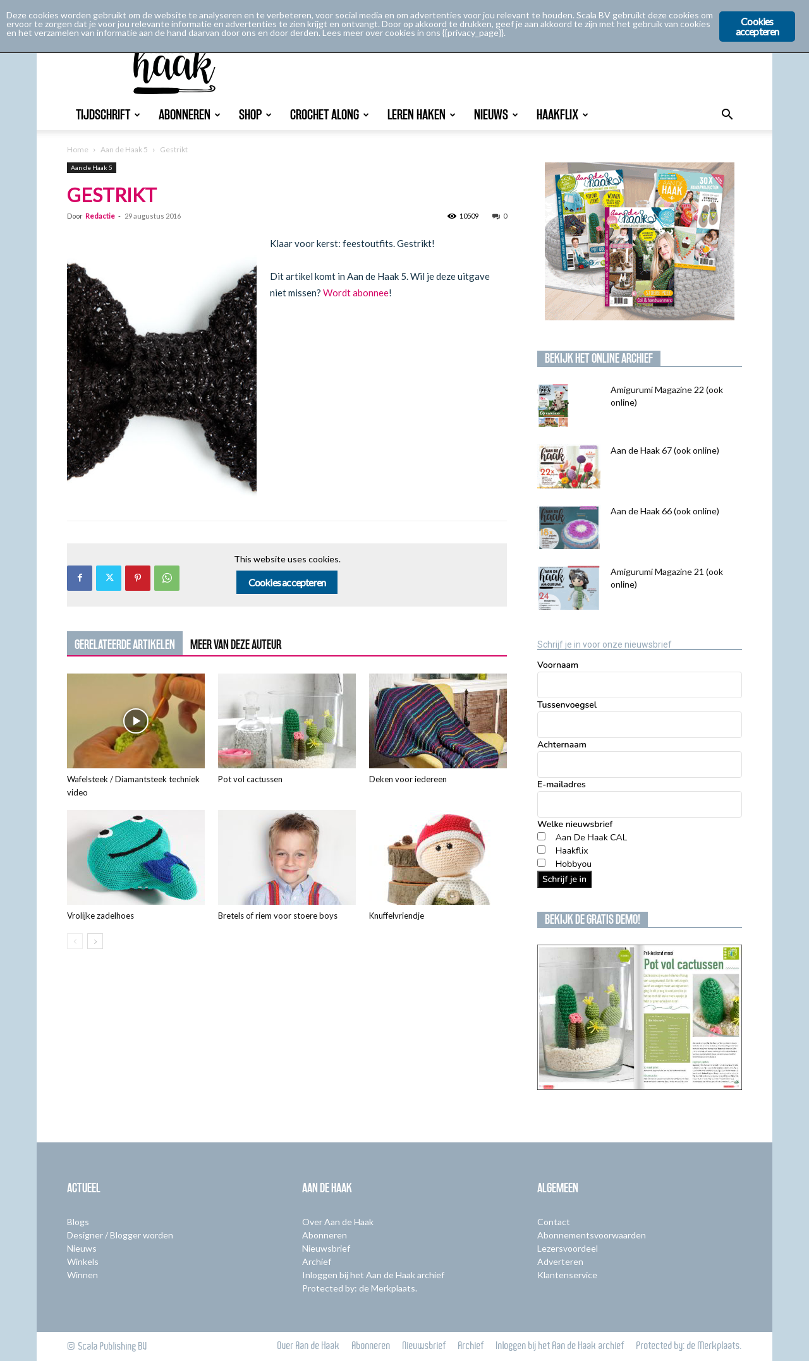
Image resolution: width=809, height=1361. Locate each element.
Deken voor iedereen (408, 779)
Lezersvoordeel (567, 1248)
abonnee (371, 292)
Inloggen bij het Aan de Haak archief (373, 1274)
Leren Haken (421, 115)
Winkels (83, 1261)
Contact (553, 1221)
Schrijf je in (564, 879)
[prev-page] (75, 941)
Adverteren (560, 1261)
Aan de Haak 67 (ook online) (665, 450)
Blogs (78, 1221)
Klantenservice (567, 1274)
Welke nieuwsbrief (574, 824)
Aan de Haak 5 (124, 149)
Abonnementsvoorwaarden (591, 1235)
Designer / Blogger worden (120, 1235)
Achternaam (562, 745)
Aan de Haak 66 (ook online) (665, 510)
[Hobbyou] (541, 863)
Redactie (100, 216)
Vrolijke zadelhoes (100, 915)
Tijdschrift (108, 115)
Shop (255, 115)
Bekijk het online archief (599, 358)
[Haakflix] (541, 849)
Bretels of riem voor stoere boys (278, 915)
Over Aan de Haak (338, 1221)
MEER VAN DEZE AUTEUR (235, 644)
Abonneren (190, 115)
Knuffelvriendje (396, 915)
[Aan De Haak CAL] (541, 836)
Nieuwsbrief (326, 1248)
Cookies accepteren (287, 582)
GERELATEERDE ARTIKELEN (125, 644)
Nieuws (496, 115)
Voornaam (557, 665)
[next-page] (95, 941)
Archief (316, 1261)
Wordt (337, 292)
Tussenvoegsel (567, 705)
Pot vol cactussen (250, 779)
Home (77, 149)
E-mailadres (561, 784)
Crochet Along (329, 115)
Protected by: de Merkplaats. (359, 1288)
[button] (727, 116)
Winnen (82, 1274)
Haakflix (562, 115)
